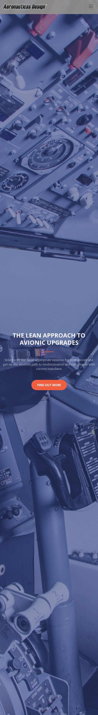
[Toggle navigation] (91, 6)
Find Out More (49, 385)
